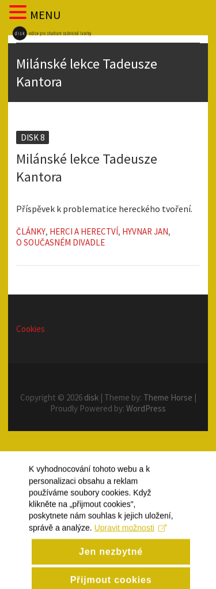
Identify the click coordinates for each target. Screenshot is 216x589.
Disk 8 (32, 137)
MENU (45, 14)
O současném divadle (60, 242)
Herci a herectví (84, 231)
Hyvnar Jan (145, 231)
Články (31, 231)
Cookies (30, 328)
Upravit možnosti (130, 547)
